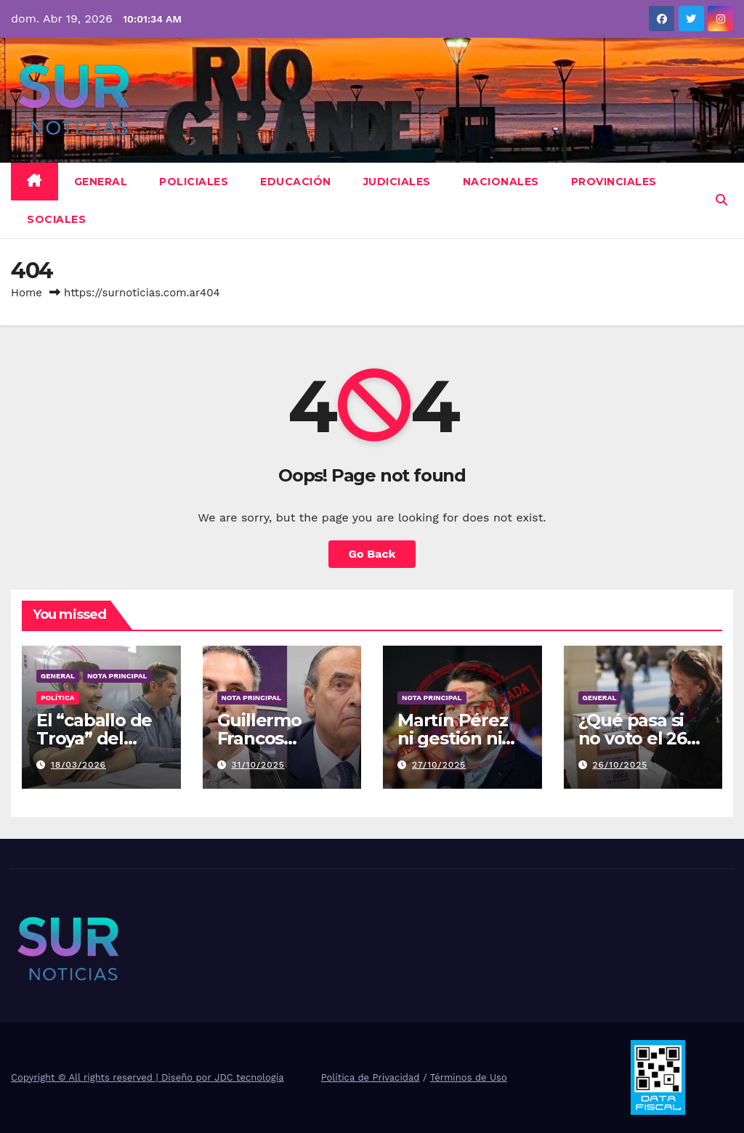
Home (26, 292)
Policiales (193, 181)
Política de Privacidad (370, 1077)
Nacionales (501, 181)
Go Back (372, 554)
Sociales (56, 219)
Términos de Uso (468, 1077)
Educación (295, 181)
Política (58, 698)
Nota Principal (117, 676)
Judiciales (397, 181)
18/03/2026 (78, 765)
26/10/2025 (619, 765)
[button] (721, 200)
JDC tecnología (248, 1077)
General (101, 181)
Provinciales (614, 181)
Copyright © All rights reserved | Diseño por (112, 1077)
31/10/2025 (257, 765)
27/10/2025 (439, 765)
